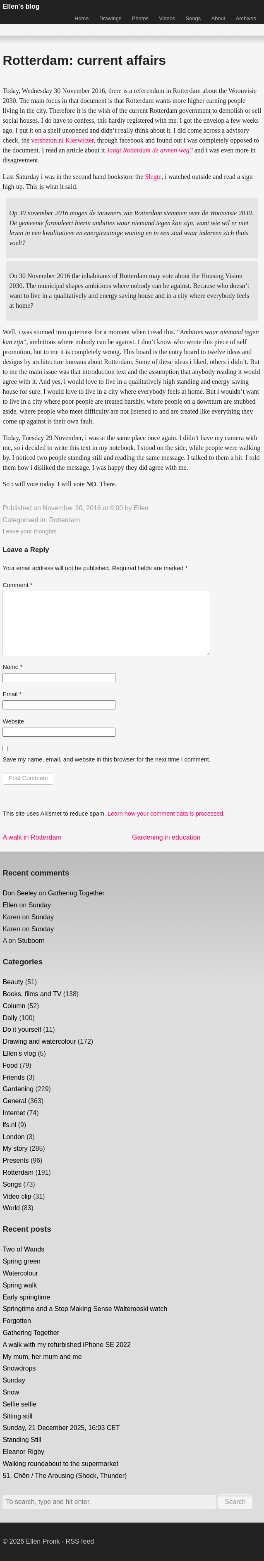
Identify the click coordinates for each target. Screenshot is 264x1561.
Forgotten (16, 1320)
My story (14, 1148)
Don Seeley (19, 893)
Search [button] (235, 1501)
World (11, 1207)
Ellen (141, 508)
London (13, 1136)
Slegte (153, 176)
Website (13, 721)
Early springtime (26, 1297)
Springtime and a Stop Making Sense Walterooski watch (84, 1308)
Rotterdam (64, 520)
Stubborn (31, 940)
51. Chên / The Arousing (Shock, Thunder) (64, 1475)
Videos (167, 18)
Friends (13, 1077)
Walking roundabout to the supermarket (60, 1463)
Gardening (18, 1088)
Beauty (12, 981)
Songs (193, 18)
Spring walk (19, 1285)
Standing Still (21, 1439)
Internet (13, 1112)
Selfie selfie (19, 1404)
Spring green (21, 1261)
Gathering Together (76, 893)
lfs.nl (9, 1124)
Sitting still (17, 1416)
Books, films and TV (31, 993)
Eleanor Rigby (23, 1451)
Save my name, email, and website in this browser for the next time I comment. (106, 759)
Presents (15, 1160)
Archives (246, 18)
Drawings (110, 18)
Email (12, 694)
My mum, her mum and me (42, 1356)
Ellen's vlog (19, 1053)
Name (12, 667)
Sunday (40, 905)
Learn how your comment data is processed (165, 813)
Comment (17, 585)
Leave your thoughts (29, 531)
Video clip (16, 1196)
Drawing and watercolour (39, 1041)
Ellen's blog (20, 6)
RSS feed (80, 1541)
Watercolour (20, 1273)
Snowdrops (19, 1368)
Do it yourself (21, 1029)
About (218, 18)
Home (81, 18)
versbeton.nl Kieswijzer (62, 140)
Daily (9, 1017)
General (14, 1100)
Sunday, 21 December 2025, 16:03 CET (61, 1427)
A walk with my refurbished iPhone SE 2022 (66, 1344)
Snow (10, 1392)
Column (13, 1005)
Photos (140, 18)
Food (9, 1065)
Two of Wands (23, 1249)
